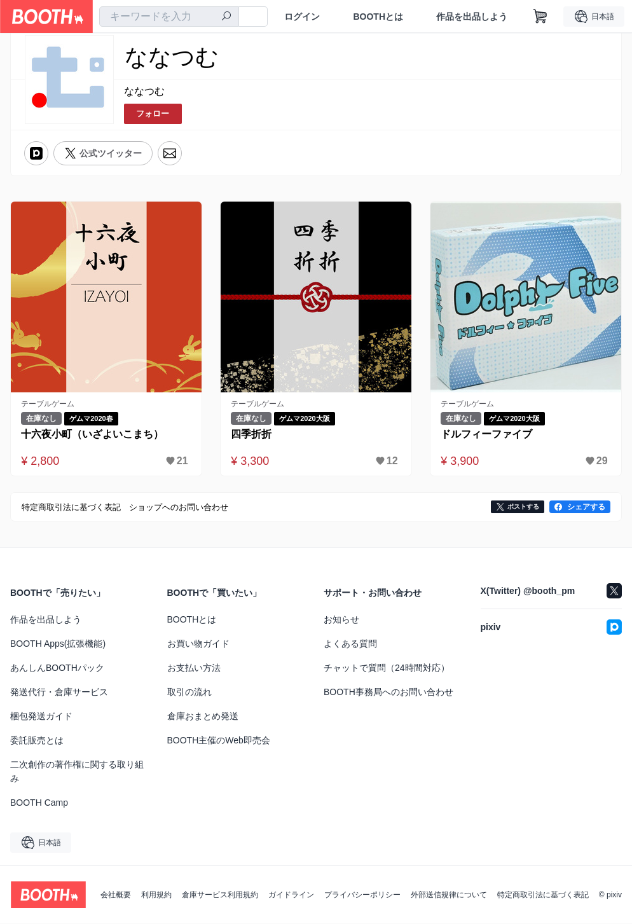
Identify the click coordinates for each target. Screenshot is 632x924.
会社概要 (115, 895)
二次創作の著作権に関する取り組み (77, 772)
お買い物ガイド (198, 644)
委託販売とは (37, 741)
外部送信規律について (449, 895)
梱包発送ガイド (41, 717)
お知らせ (341, 620)
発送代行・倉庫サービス (59, 692)
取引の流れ (189, 692)
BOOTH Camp (39, 803)
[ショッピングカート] (540, 16)
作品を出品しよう (471, 16)
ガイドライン (291, 895)
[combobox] (169, 16)
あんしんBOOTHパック (57, 668)
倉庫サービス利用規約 (220, 895)
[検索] (226, 17)
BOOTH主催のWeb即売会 (218, 741)
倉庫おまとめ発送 (202, 717)
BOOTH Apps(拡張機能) (58, 644)
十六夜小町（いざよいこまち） (93, 434)
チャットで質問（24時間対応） (387, 668)
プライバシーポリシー (362, 895)
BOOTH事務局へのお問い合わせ (388, 692)
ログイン (302, 16)
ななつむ (144, 91)
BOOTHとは (378, 16)
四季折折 (251, 434)
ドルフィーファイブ (487, 434)
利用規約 (156, 895)
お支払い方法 (194, 668)
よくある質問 (350, 644)
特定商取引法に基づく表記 (543, 895)
